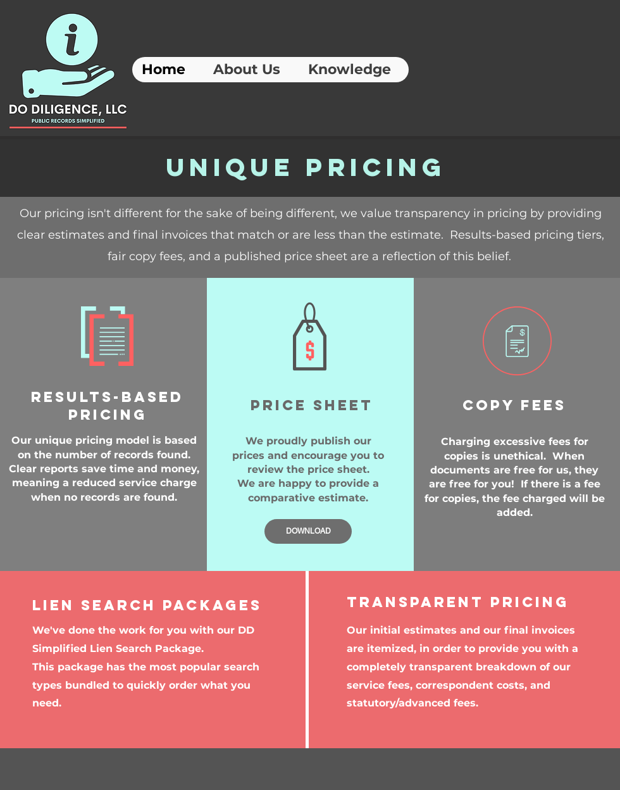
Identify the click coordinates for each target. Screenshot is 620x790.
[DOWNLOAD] (308, 531)
